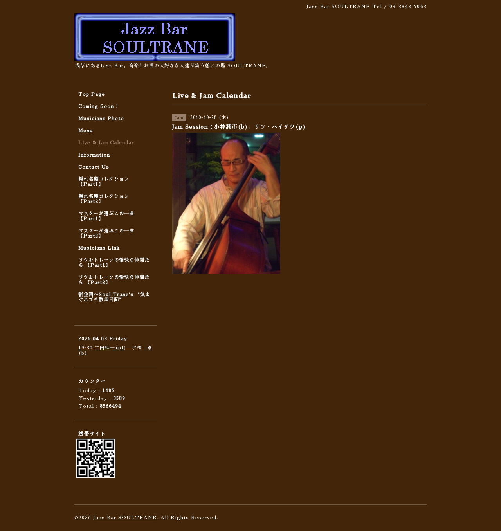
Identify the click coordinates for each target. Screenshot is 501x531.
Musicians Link (99, 248)
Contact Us (93, 167)
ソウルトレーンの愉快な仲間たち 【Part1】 (114, 263)
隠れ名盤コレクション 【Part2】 (103, 199)
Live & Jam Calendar (106, 142)
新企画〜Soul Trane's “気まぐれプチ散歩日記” (114, 297)
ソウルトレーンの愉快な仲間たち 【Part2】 (114, 280)
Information (94, 155)
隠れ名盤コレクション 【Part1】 (103, 182)
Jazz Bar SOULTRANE (125, 517)
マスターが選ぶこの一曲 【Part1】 (106, 216)
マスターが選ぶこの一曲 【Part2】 (106, 233)
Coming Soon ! (98, 106)
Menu (85, 130)
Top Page (91, 94)
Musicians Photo (101, 118)
